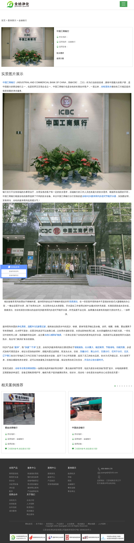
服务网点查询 (32, 488)
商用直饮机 (13, 473)
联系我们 (30, 507)
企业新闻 (70, 524)
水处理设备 (13, 484)
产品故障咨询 (32, 491)
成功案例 (12, 511)
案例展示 (12, 20)
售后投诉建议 (32, 484)
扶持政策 (12, 504)
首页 (3, 20)
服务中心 (31, 468)
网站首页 (29, 524)
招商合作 (13, 494)
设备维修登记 (32, 481)
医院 (69, 481)
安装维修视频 (53, 484)
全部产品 (13, 468)
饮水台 (12, 481)
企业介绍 (30, 500)
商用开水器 (13, 477)
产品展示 (60, 524)
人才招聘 (30, 504)
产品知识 (51, 481)
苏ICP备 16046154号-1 (81, 530)
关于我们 (31, 494)
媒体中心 (51, 477)
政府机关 (71, 473)
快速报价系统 (32, 473)
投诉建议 (30, 511)
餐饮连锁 (71, 488)
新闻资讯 (51, 473)
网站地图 (91, 524)
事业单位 (71, 491)
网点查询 (30, 514)
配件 (11, 491)
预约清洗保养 (32, 477)
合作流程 (12, 507)
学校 (69, 477)
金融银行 (23, 20)
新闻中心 (52, 468)
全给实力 (12, 500)
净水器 (12, 488)
